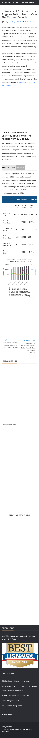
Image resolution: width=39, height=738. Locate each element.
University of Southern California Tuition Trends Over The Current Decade (28, 348)
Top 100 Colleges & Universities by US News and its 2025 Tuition (18, 637)
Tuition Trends (30, 22)
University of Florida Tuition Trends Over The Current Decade (10, 345)
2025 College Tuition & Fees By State (16, 681)
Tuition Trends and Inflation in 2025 (15, 695)
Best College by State (10, 701)
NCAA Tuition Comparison (12, 706)
